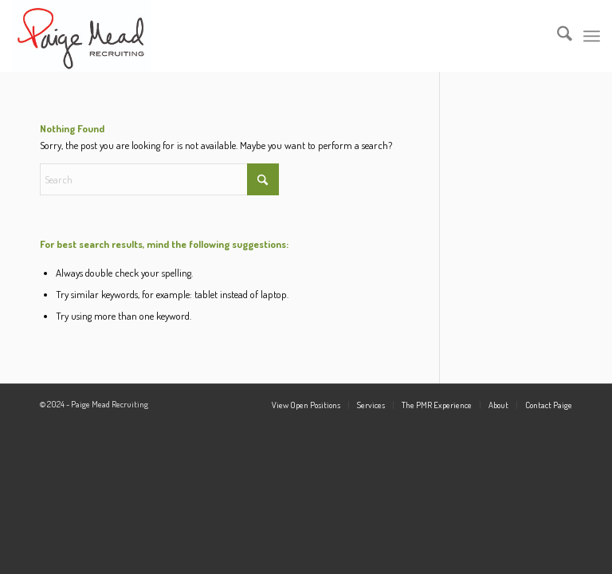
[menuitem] (556, 36)
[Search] (556, 36)
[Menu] (591, 35)
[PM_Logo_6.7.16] (81, 36)
